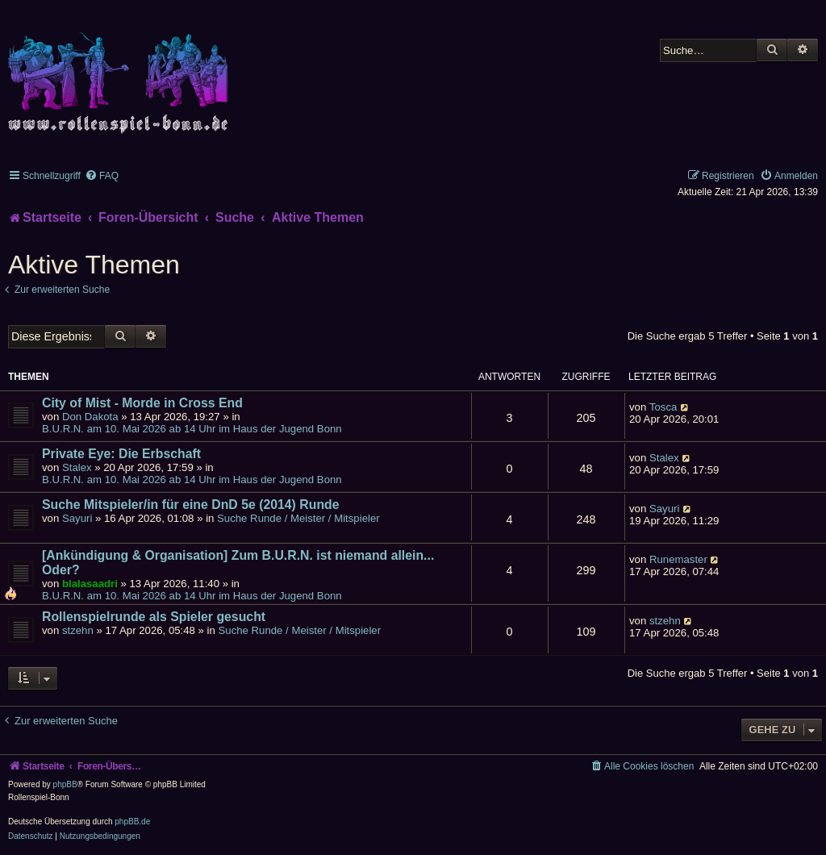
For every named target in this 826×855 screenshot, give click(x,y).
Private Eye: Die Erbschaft (121, 454)
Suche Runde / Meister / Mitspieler (298, 518)
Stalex (77, 467)
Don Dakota (90, 417)
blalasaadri (90, 584)
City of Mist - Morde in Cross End (142, 403)
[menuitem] (102, 175)
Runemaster (678, 559)
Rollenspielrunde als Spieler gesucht (153, 617)
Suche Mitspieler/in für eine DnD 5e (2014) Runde (191, 504)
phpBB (65, 784)
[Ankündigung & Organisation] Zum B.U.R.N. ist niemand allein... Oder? (238, 562)
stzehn (78, 630)
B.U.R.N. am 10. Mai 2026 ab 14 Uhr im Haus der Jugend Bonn (192, 429)
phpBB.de (132, 821)
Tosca (663, 407)
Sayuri (77, 518)
